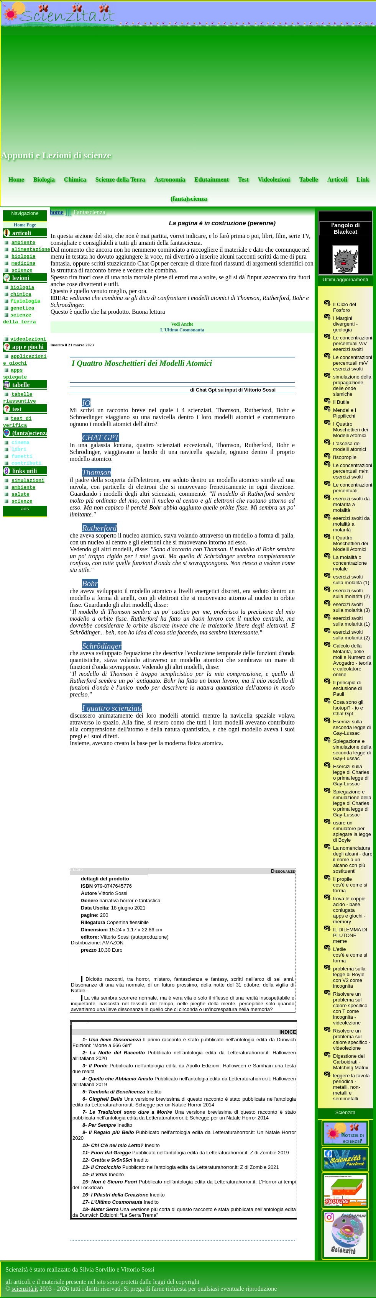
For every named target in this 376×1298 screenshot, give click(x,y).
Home (16, 179)
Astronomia (169, 179)
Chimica (75, 179)
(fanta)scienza (189, 198)
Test (243, 179)
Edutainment (211, 179)
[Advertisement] (189, 89)
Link (362, 179)
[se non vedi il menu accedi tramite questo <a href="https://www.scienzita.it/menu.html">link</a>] (25, 733)
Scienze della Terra (120, 179)
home (57, 212)
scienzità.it (24, 1288)
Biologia (44, 179)
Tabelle (308, 179)
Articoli (337, 179)
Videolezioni (274, 179)
